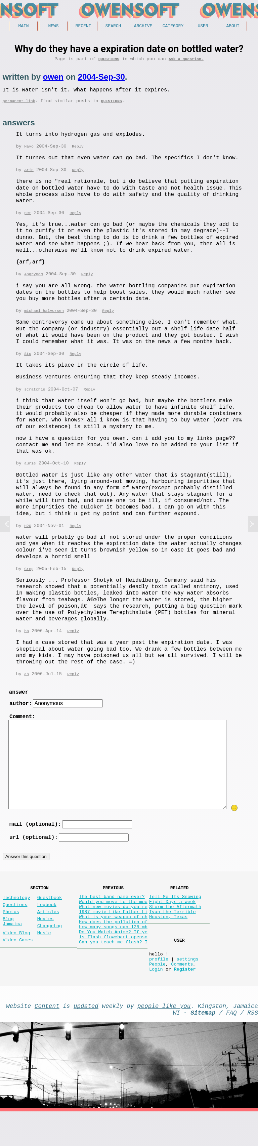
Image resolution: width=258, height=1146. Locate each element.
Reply (78, 151)
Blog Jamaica (12, 943)
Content (47, 1037)
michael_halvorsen (44, 317)
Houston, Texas (168, 939)
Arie (29, 175)
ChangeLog (49, 948)
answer (19, 702)
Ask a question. (186, 61)
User (203, 27)
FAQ (231, 1045)
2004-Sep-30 (101, 79)
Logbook (46, 923)
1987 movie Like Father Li (113, 933)
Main (23, 27)
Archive (143, 27)
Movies (45, 940)
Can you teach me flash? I (113, 971)
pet (27, 218)
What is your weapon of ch (113, 939)
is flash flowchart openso (113, 964)
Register (185, 999)
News (53, 27)
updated (86, 1037)
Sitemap (202, 1045)
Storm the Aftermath (175, 926)
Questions (108, 61)
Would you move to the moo (113, 920)
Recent (83, 27)
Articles (48, 931)
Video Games (18, 965)
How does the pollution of (113, 945)
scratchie (34, 396)
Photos (11, 931)
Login (156, 999)
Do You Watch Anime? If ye (113, 958)
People (157, 993)
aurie (30, 471)
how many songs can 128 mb (113, 952)
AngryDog (33, 280)
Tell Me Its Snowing (175, 913)
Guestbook (49, 914)
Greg (29, 577)
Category (173, 27)
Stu (27, 360)
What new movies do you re (113, 926)
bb (26, 639)
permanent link (19, 105)
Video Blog (16, 956)
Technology (16, 914)
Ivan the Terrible (172, 933)
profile (158, 986)
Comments (182, 993)
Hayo (29, 151)
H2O (27, 533)
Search (113, 27)
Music (44, 956)
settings (187, 986)
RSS (252, 1045)
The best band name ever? (112, 913)
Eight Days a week (172, 920)
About (232, 27)
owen (53, 79)
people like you (163, 1037)
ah (26, 683)
